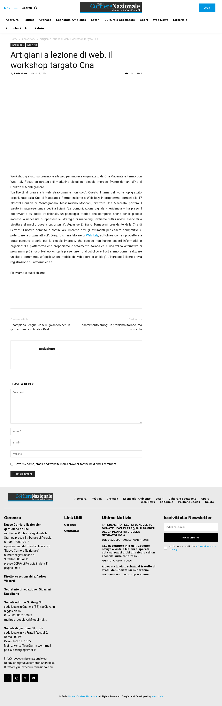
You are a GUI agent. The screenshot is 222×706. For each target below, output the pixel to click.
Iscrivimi (191, 537)
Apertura (108, 560)
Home (14, 39)
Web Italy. (157, 696)
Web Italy (92, 235)
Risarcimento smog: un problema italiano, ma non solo (111, 327)
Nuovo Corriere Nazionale (83, 696)
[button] (30, 7)
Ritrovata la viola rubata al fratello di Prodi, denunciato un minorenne (128, 568)
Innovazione (29, 39)
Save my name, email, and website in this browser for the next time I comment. (66, 464)
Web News (32, 44)
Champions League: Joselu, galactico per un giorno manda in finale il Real (40, 327)
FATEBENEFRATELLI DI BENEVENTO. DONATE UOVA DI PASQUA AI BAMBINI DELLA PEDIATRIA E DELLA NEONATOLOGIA (128, 530)
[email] (191, 527)
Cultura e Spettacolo (116, 539)
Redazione (20, 73)
